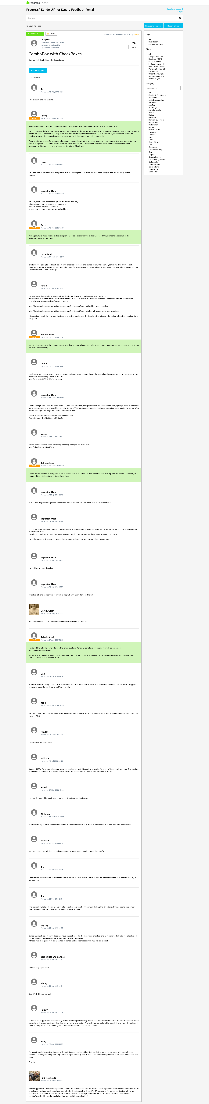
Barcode (152, 117)
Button (151, 127)
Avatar (151, 112)
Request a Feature (153, 26)
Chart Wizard (154, 142)
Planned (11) (154, 71)
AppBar (152, 105)
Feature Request (156, 44)
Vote (134, 47)
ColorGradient (154, 164)
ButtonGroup (154, 129)
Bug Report (153, 42)
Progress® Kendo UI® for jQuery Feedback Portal (60, 10)
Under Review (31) (156, 74)
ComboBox (153, 172)
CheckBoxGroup (156, 149)
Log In (180, 11)
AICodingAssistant (156, 100)
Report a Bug (173, 26)
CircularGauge (155, 157)
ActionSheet (154, 97)
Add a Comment (38, 70)
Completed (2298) (156, 56)
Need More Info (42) (157, 66)
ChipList (152, 154)
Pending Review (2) (157, 69)
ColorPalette (154, 167)
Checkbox (153, 147)
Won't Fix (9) (154, 78)
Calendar (152, 132)
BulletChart (153, 125)
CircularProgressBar (157, 159)
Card (151, 137)
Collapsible (153, 162)
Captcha (152, 134)
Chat (151, 144)
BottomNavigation (156, 120)
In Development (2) (157, 64)
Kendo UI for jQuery (157, 95)
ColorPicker (153, 169)
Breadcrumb (154, 122)
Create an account (175, 9)
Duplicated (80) (155, 61)
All (150, 39)
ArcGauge (153, 107)
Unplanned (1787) (156, 76)
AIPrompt (153, 102)
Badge (151, 115)
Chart (151, 139)
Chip (150, 152)
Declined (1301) (155, 59)
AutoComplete (155, 110)
